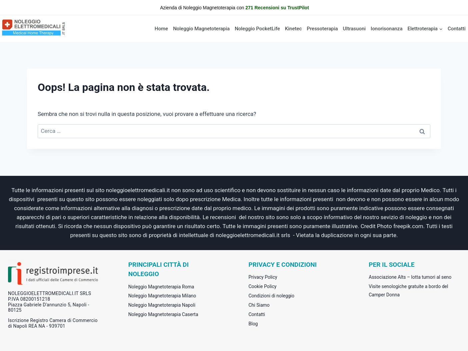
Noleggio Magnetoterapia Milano (162, 295)
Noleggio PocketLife (257, 29)
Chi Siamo (259, 305)
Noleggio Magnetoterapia (201, 29)
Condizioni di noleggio (272, 295)
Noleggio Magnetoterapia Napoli (161, 305)
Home (161, 29)
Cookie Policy (263, 286)
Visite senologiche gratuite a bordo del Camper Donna (408, 290)
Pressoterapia (322, 29)
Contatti (457, 29)
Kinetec (293, 29)
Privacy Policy (263, 277)
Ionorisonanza (386, 29)
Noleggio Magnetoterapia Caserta (163, 314)
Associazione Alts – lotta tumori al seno (410, 277)
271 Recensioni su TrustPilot (277, 7)
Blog (253, 323)
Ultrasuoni (354, 29)
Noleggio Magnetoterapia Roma (161, 286)
